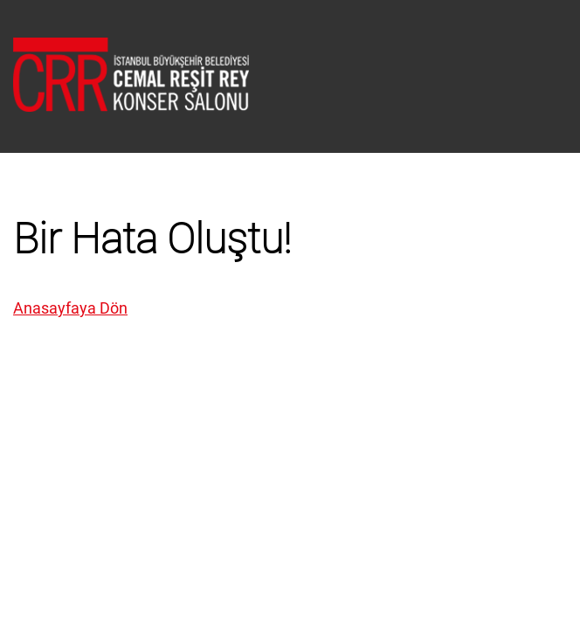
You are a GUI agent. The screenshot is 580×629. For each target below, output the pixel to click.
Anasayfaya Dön (70, 308)
